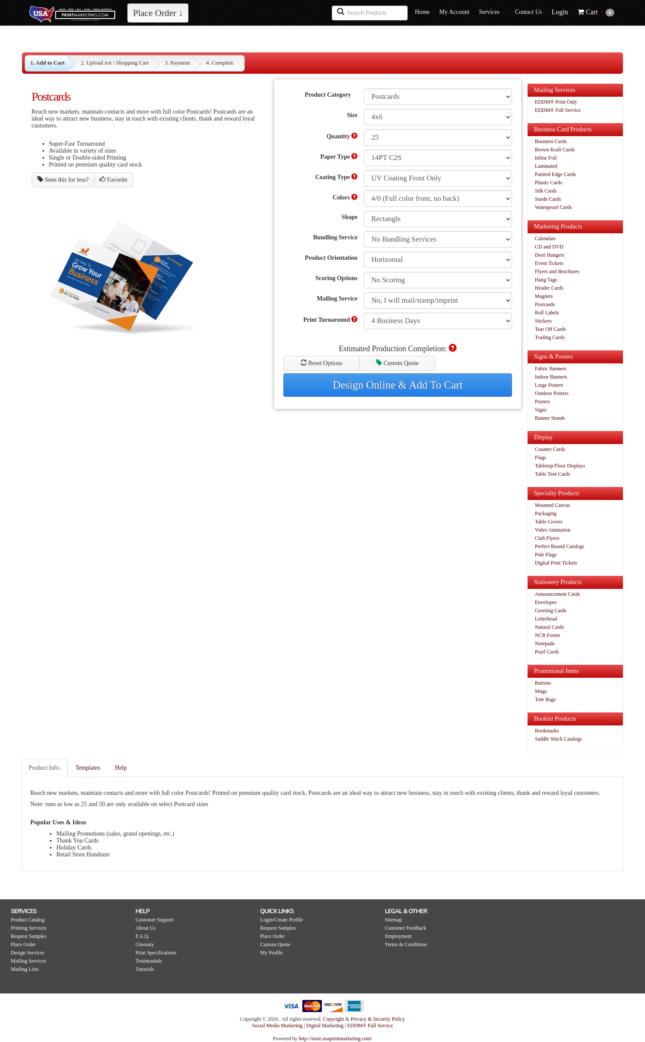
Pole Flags (546, 555)
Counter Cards (550, 449)
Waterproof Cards (553, 207)
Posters (542, 402)
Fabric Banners (551, 369)
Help (120, 767)
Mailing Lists (25, 969)
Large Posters (549, 385)
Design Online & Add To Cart (398, 385)
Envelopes (546, 602)
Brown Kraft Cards (555, 150)
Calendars (545, 238)
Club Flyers (547, 538)
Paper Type (339, 156)
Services (492, 12)
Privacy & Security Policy (377, 1019)
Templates (87, 767)
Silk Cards (546, 191)
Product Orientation (331, 258)
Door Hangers (549, 255)
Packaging (546, 513)
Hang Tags (546, 280)
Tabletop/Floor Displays (560, 466)
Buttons (543, 683)
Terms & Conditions (406, 944)
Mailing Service (337, 298)
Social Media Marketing (278, 1025)
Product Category (328, 94)
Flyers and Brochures (557, 271)
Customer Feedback (405, 928)
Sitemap (393, 920)
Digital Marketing (325, 1025)
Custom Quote (397, 362)
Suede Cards (548, 199)
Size (352, 115)
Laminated (546, 166)
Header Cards (549, 288)
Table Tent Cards (552, 474)
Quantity (342, 136)
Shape (350, 217)
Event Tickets (549, 263)
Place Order (23, 944)
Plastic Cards (548, 183)
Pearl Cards (547, 652)
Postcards (545, 304)
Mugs (541, 691)
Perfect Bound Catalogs (559, 546)
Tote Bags (545, 699)
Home (422, 12)
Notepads (544, 643)
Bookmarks (547, 731)
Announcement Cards (557, 594)
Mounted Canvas (552, 505)
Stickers (543, 321)
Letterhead (546, 619)
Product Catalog (28, 920)
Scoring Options (336, 278)
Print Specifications (156, 953)
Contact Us (528, 12)
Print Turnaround (330, 319)
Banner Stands (550, 418)
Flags (540, 457)
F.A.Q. (142, 936)
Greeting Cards (551, 611)
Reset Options (321, 362)
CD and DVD (549, 247)
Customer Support (155, 920)
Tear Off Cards (550, 329)
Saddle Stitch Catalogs (558, 739)
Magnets (544, 296)
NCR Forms (547, 635)
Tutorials (145, 969)
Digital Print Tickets (556, 563)
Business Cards (551, 141)
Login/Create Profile (281, 920)
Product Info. (45, 767)
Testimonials (149, 961)
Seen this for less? (63, 179)
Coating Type (336, 176)
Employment (398, 936)
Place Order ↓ (158, 13)
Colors (345, 197)
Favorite (113, 179)
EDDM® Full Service (558, 110)
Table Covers (548, 522)
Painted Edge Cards (555, 174)
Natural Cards (549, 627)
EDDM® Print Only (556, 102)
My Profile (271, 953)
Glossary (145, 944)
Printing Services (28, 928)
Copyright (333, 1019)
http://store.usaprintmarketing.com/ (335, 1038)
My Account (454, 12)
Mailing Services (28, 961)
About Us (146, 928)
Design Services (28, 953)
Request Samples (28, 936)
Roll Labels (547, 313)
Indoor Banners (551, 377)
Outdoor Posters (552, 393)
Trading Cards (550, 337)
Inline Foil (546, 158)
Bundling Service (335, 237)
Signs (541, 410)
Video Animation (552, 530)
